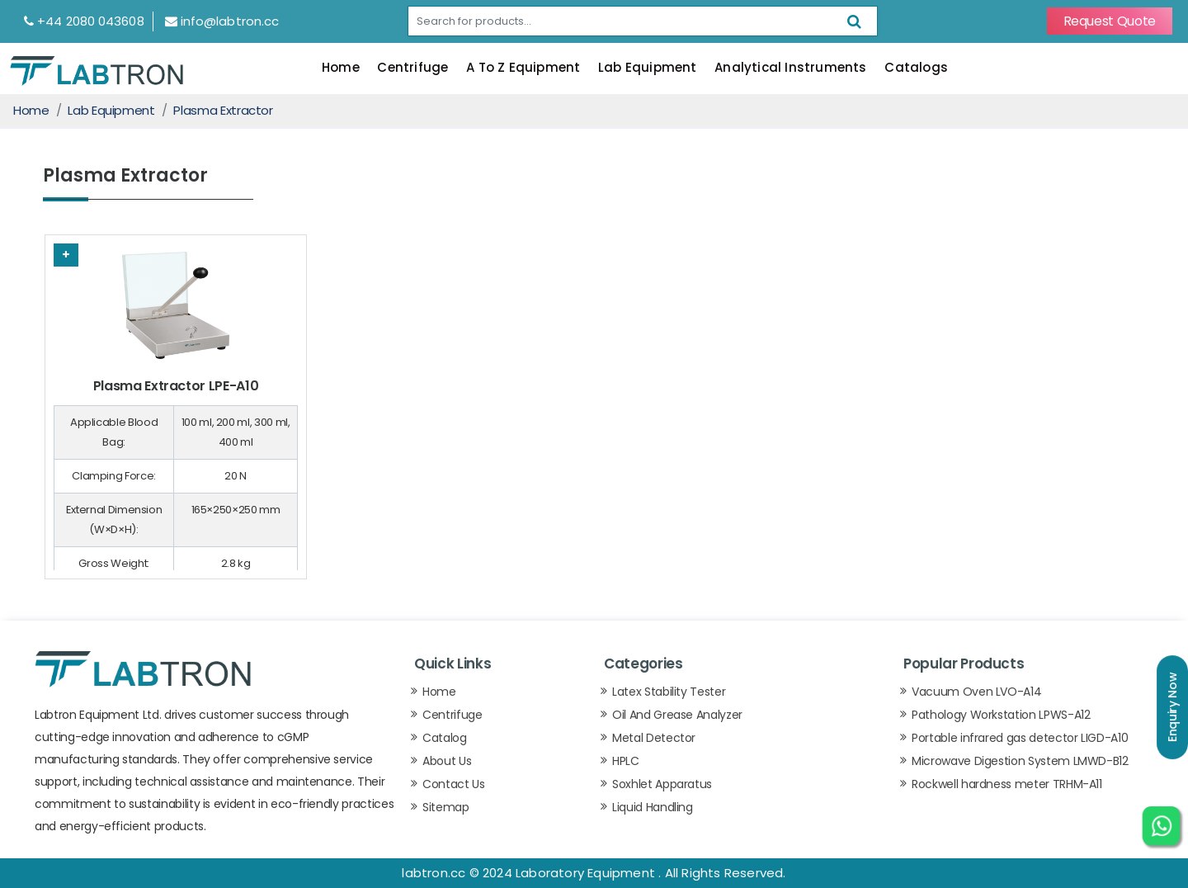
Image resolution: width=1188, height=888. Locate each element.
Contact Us (453, 784)
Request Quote (1109, 21)
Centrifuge (412, 67)
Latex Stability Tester (668, 691)
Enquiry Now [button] (1172, 707)
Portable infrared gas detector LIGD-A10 (1020, 738)
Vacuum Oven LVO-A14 (976, 691)
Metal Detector (653, 738)
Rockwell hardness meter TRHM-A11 (1007, 784)
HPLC (625, 761)
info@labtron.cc (222, 21)
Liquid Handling (652, 807)
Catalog (444, 738)
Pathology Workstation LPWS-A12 (1001, 714)
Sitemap (445, 807)
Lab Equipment (647, 67)
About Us (446, 761)
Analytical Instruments (790, 67)
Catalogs (916, 67)
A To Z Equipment (523, 67)
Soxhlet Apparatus (662, 784)
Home (341, 67)
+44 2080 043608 (84, 21)
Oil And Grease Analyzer (677, 714)
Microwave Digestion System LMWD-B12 (1020, 761)
